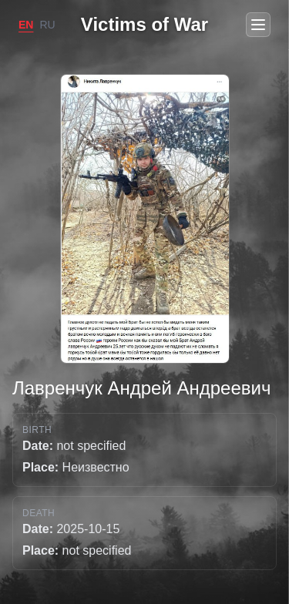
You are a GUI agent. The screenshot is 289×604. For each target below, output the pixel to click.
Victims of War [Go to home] (144, 24)
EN (25, 24)
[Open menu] (258, 24)
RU (47, 24)
